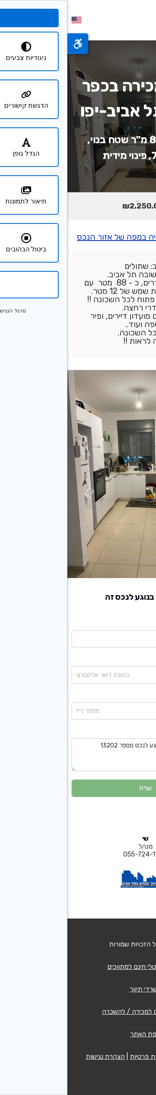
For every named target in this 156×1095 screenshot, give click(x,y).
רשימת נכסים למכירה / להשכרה (78, 1012)
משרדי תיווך (78, 989)
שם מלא (141, 624)
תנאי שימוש (123, 1056)
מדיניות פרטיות (82, 1056)
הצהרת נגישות (37, 1056)
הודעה (144, 732)
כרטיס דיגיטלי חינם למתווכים (78, 967)
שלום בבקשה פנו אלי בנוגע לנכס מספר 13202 (78, 754)
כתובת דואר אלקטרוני (125, 660)
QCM (108, 944)
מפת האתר (78, 1034)
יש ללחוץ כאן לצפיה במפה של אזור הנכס (78, 237)
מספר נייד (140, 696)
